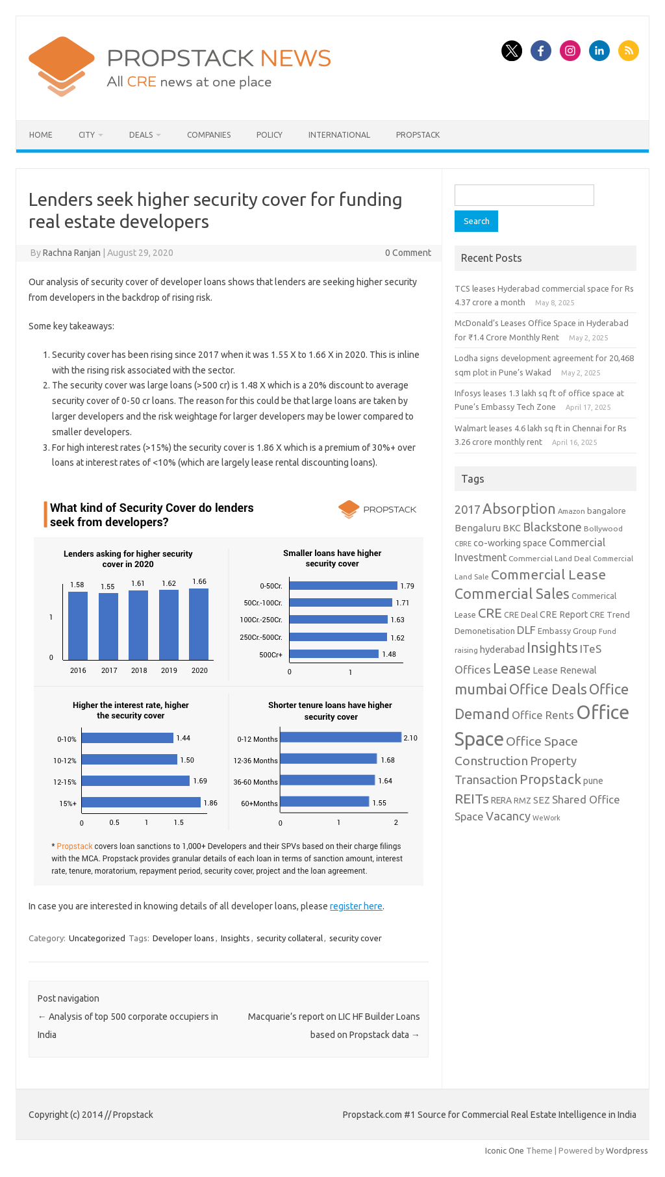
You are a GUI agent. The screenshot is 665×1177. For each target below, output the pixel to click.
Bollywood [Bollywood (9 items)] (603, 528)
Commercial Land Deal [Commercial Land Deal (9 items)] (549, 558)
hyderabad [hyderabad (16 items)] (502, 649)
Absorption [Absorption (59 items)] (519, 508)
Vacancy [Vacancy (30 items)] (508, 815)
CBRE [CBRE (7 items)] (463, 544)
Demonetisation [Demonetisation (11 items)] (485, 630)
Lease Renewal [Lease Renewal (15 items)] (565, 670)
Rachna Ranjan (72, 252)
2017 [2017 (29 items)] (468, 509)
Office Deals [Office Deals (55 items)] (548, 689)
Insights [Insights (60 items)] (552, 647)
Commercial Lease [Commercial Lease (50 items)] (548, 574)
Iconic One (504, 1150)
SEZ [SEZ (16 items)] (541, 799)
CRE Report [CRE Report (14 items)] (564, 614)
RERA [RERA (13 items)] (501, 800)
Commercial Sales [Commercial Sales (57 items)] (512, 593)
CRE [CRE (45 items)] (490, 612)
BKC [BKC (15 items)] (512, 527)
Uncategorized (97, 938)
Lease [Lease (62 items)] (512, 668)
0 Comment (408, 252)
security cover (355, 938)
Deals (141, 135)
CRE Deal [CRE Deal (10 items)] (521, 614)
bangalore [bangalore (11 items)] (606, 510)
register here (356, 906)
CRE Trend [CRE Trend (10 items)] (610, 614)
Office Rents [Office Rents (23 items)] (543, 715)
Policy (269, 135)
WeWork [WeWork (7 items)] (546, 818)
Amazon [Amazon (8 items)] (571, 511)
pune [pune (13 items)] (593, 781)
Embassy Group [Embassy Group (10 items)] (567, 630)
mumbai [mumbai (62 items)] (481, 689)
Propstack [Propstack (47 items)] (550, 779)
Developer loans (183, 938)
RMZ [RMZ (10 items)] (522, 800)
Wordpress (627, 1150)
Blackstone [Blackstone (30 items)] (552, 526)
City (87, 135)
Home (41, 135)
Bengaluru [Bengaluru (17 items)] (478, 527)
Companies (209, 135)
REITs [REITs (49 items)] (472, 798)
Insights (235, 938)
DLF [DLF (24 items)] (526, 630)
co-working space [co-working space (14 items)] (510, 543)
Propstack (418, 135)
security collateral (290, 938)
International (339, 135)
